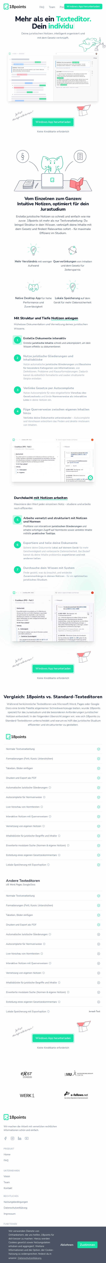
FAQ (41, 7)
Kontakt (8, 1188)
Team (52, 7)
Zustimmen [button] (87, 1245)
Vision (7, 1176)
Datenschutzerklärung (15, 1207)
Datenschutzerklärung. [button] (30, 1258)
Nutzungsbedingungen (16, 1202)
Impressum (9, 1213)
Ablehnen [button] (66, 1245)
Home (7, 1154)
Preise (63, 7)
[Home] (15, 7)
